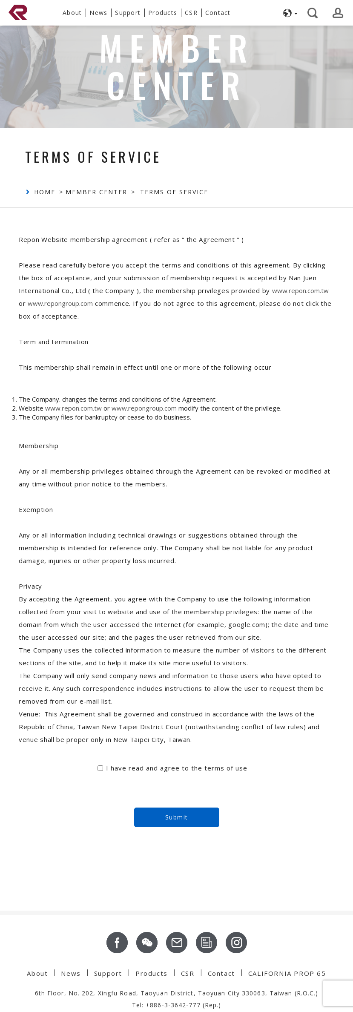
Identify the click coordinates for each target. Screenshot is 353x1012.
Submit (176, 817)
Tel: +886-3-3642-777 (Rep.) (176, 1005)
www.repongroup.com (60, 303)
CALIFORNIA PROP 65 (287, 973)
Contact (221, 973)
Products (151, 973)
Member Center (96, 192)
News (70, 973)
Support (108, 973)
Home (44, 192)
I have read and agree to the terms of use (176, 768)
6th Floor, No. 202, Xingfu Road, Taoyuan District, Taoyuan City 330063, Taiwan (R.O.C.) (177, 993)
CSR (188, 973)
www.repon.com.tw (300, 290)
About (37, 973)
